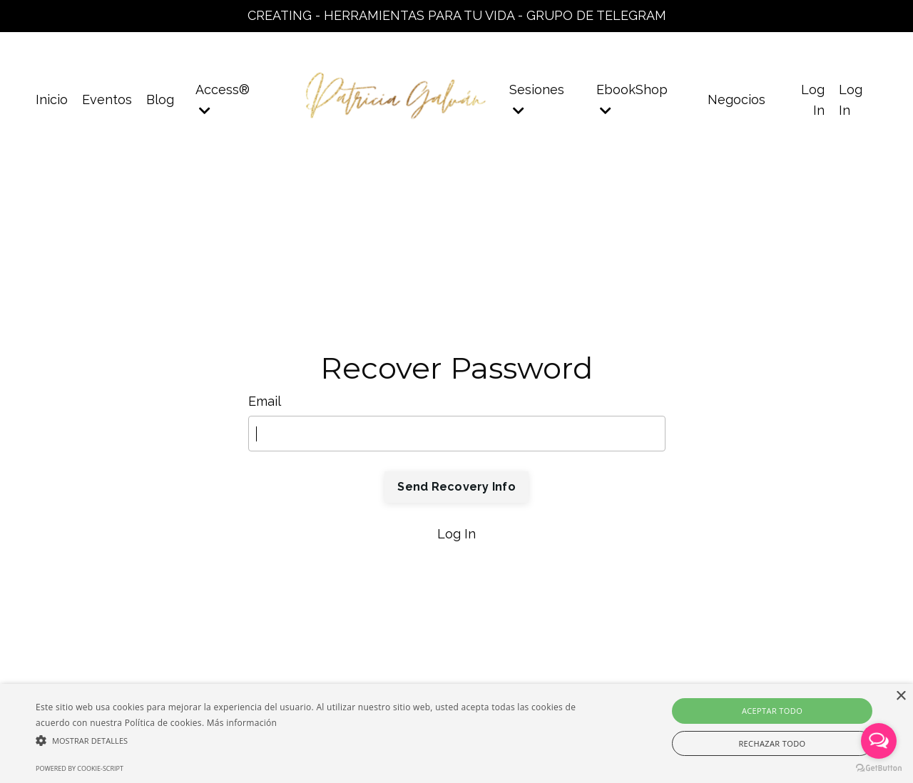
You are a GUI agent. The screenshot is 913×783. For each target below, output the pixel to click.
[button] (309, 740)
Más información (242, 723)
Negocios (736, 99)
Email (264, 401)
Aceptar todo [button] (772, 710)
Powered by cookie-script (79, 768)
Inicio (52, 99)
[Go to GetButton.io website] (879, 768)
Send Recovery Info (456, 486)
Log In (456, 533)
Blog (160, 99)
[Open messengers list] (879, 741)
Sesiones (536, 99)
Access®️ (222, 99)
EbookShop (632, 99)
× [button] (900, 696)
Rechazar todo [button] (771, 743)
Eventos (107, 99)
